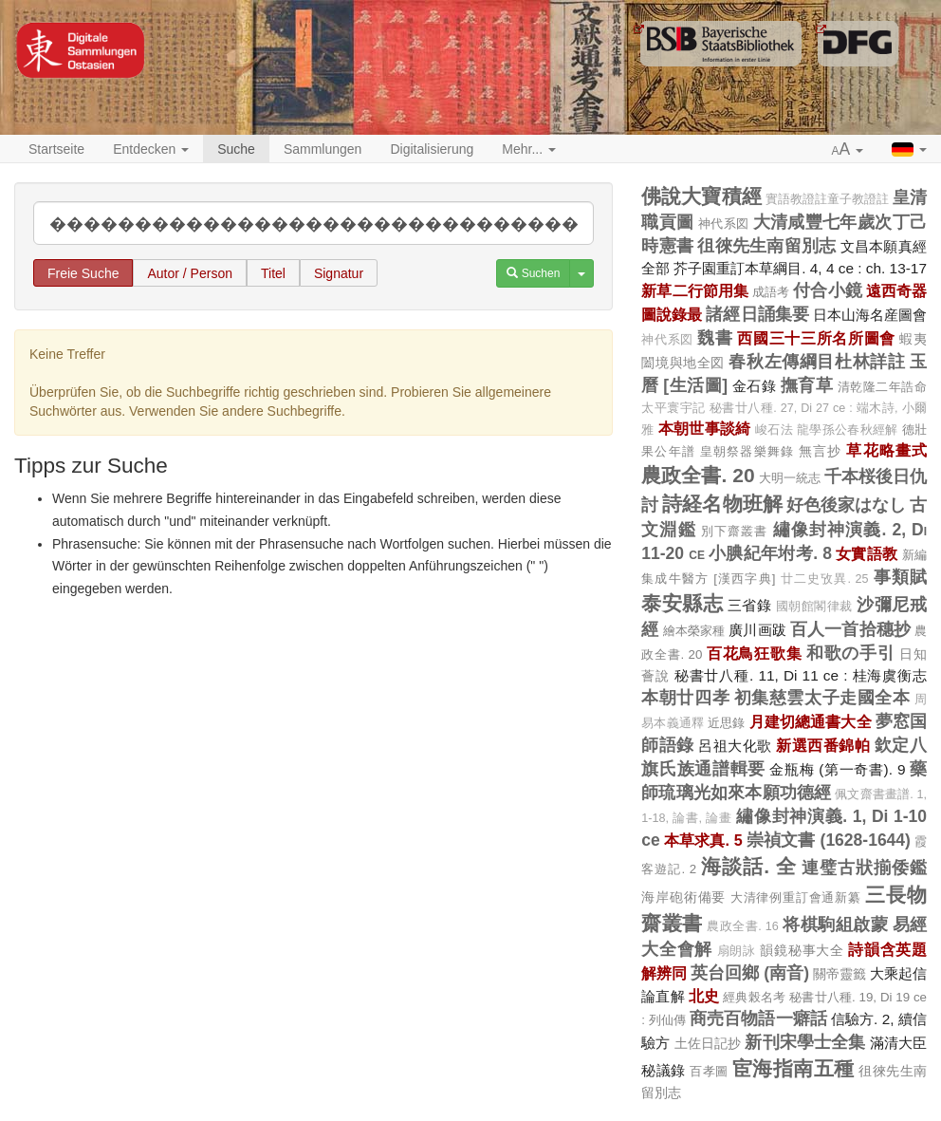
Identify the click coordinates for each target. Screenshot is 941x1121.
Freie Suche (83, 273)
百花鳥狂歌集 (754, 653)
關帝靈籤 (839, 973)
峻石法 (774, 430)
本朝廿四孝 (685, 697)
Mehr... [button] (529, 149)
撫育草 (807, 385)
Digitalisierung (431, 149)
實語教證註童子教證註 (827, 199)
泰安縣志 (682, 603)
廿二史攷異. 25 (825, 579)
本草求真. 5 (703, 840)
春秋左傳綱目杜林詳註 (817, 361)
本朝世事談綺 (704, 428)
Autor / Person (189, 273)
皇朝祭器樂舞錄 (747, 451)
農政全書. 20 (697, 475)
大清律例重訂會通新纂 (795, 897)
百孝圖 (709, 1071)
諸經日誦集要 (757, 314)
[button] (848, 150)
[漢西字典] (744, 578)
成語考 (770, 292)
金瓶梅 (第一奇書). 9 (837, 769)
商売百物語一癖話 (758, 1018)
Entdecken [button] (151, 149)
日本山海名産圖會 (870, 315)
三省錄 (750, 605)
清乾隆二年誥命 (882, 387)
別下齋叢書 (734, 531)
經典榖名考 (754, 997)
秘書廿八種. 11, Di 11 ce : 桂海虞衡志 (800, 675)
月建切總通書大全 (810, 721)
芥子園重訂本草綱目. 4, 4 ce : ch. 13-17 (800, 268)
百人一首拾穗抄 (850, 629)
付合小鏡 (827, 290)
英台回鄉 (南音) (750, 972)
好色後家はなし (846, 504)
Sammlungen (323, 149)
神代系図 (723, 223)
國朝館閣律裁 (814, 606)
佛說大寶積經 (701, 196)
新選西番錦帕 (823, 745)
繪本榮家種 (694, 631)
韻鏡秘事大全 (801, 950)
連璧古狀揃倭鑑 (864, 867)
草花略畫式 (886, 449)
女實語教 (866, 553)
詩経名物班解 (722, 503)
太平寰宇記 (673, 408)
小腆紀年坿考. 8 (770, 553)
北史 (704, 995)
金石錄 (754, 386)
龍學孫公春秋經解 (847, 430)
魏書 (714, 337)
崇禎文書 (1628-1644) (829, 840)
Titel (273, 273)
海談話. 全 (749, 866)
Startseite (56, 149)
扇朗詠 (736, 951)
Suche (236, 149)
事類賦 (900, 577)
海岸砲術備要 (683, 897)
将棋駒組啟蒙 (835, 924)
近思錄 (726, 723)
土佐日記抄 (708, 1043)
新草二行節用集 (694, 290)
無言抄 (820, 450)
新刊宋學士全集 (805, 1042)
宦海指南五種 (793, 1068)
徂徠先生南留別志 (766, 245)
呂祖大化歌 (735, 746)
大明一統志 (790, 478)
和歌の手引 (850, 653)
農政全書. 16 (743, 926)
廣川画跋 (757, 630)
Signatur (338, 273)
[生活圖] (695, 385)
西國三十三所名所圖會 (816, 337)
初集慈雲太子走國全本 (822, 697)
